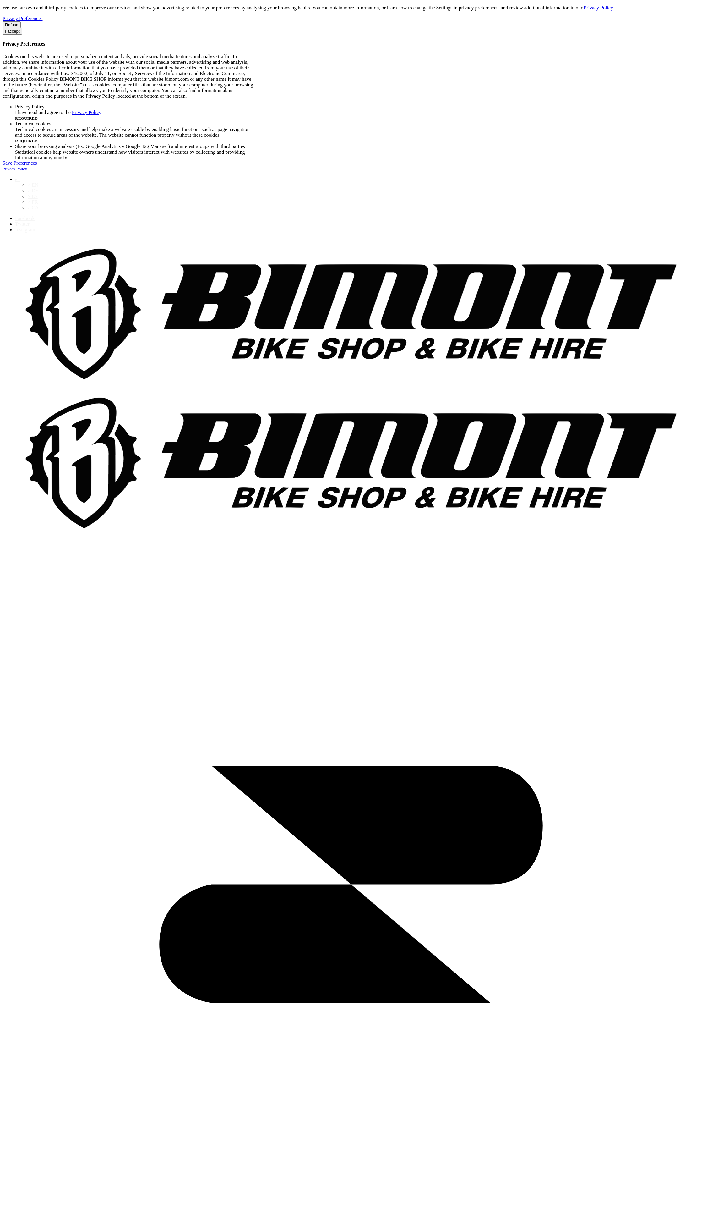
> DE (33, 190)
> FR (33, 202)
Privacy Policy (598, 7)
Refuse (11, 24)
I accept (12, 31)
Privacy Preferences (23, 18)
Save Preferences (20, 163)
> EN (33, 185)
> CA (33, 207)
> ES (33, 196)
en (17, 179)
